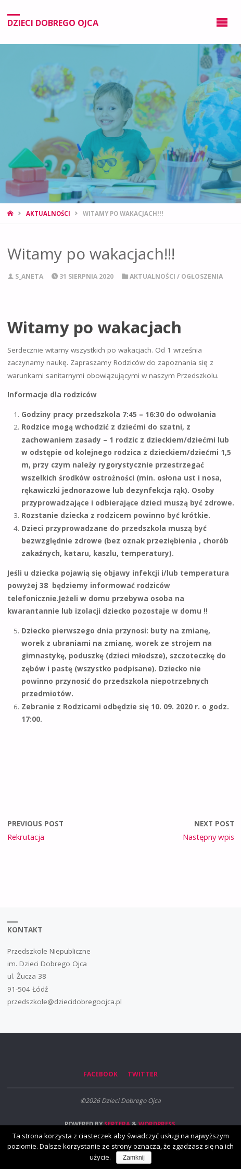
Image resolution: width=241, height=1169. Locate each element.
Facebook (100, 1074)
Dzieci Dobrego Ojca (52, 22)
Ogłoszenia (202, 276)
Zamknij (134, 1157)
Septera (116, 1124)
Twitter (143, 1074)
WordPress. (157, 1124)
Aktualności (48, 213)
